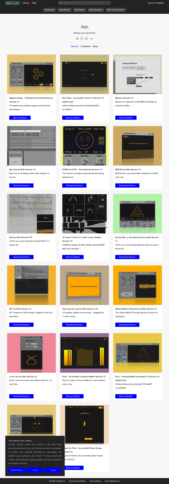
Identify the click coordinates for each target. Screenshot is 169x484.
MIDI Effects (79, 10)
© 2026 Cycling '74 (57, 481)
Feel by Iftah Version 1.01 (20, 237)
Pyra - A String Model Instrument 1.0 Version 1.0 (137, 376)
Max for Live (12, 3)
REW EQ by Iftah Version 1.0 (128, 169)
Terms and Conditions (77, 481)
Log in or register (156, 3)
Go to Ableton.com (112, 481)
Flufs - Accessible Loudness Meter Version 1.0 (83, 376)
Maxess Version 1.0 (124, 98)
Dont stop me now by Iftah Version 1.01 (80, 309)
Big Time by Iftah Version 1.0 (22, 169)
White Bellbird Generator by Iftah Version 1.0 (136, 309)
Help (34, 3)
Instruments (49, 10)
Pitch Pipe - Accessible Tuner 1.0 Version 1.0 (83, 98)
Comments (86, 46)
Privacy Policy (95, 481)
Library (26, 3)
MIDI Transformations (115, 10)
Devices (75, 46)
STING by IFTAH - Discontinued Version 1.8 (82, 169)
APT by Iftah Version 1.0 (20, 309)
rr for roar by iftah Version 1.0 (23, 376)
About (95, 46)
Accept (53, 470)
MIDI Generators (95, 10)
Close (35, 470)
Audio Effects (64, 10)
